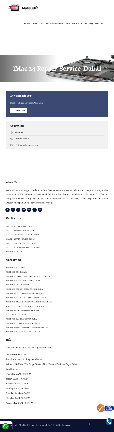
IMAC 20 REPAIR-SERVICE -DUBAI (20, 226)
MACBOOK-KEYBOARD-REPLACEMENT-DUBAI (26, 297)
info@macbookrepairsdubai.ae (27, 145)
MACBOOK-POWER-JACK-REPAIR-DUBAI (23, 323)
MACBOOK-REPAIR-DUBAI (17, 285)
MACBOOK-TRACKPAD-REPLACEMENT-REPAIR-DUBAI (29, 302)
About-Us (38, 23)
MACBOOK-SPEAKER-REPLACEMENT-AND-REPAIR (28, 327)
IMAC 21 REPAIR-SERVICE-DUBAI (20, 230)
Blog (84, 23)
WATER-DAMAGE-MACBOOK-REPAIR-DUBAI (25, 306)
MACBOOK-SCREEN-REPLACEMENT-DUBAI (24, 289)
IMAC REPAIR (72, 23)
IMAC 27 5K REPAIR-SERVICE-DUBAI (21, 243)
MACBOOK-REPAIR (14, 252)
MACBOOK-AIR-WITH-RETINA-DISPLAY (23, 280)
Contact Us (19, 110)
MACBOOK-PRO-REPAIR (16, 272)
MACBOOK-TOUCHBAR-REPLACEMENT (23, 332)
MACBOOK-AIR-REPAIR (16, 268)
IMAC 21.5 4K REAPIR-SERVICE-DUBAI (22, 235)
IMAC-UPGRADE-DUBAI (16, 315)
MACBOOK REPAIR (55, 23)
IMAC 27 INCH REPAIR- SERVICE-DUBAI (23, 247)
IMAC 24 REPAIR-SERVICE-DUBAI (20, 239)
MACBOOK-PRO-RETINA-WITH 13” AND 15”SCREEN (28, 276)
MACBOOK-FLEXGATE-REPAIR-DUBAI (22, 310)
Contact (100, 23)
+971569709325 (22, 139)
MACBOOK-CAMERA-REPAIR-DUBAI (21, 319)
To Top (108, 426)
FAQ (91, 23)
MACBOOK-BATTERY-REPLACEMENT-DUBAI (25, 293)
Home (27, 23)
